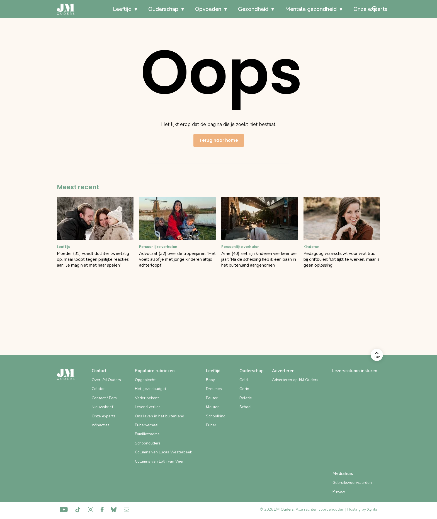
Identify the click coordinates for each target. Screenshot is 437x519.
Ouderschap (137, 9)
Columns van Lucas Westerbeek (163, 452)
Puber (211, 425)
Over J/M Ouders (106, 379)
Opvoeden (181, 9)
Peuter (212, 398)
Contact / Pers (104, 398)
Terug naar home (218, 140)
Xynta (372, 509)
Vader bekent (147, 398)
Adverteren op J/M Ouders (295, 379)
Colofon (99, 388)
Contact (99, 371)
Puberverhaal (147, 425)
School (245, 407)
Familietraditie (147, 434)
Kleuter (212, 407)
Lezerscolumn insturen (354, 371)
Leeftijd (95, 9)
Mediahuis (342, 473)
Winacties (101, 425)
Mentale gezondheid (284, 9)
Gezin (244, 388)
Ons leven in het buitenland (159, 416)
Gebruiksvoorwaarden (352, 482)
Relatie (245, 398)
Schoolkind (215, 416)
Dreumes (214, 388)
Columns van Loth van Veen (159, 461)
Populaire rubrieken (155, 371)
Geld (243, 379)
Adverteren (283, 371)
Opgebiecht (145, 379)
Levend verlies (148, 407)
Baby (210, 379)
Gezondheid (226, 9)
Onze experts (344, 9)
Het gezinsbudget (150, 388)
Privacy (338, 491)
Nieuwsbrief (102, 407)
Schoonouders (148, 443)
